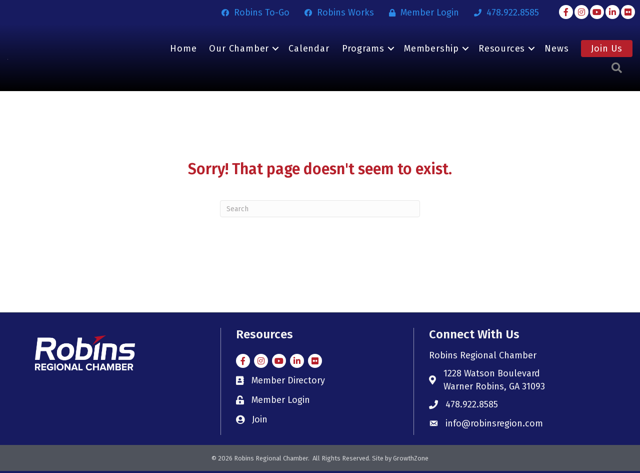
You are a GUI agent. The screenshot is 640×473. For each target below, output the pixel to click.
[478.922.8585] (504, 12)
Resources (501, 49)
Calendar (308, 49)
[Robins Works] (337, 12)
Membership (431, 49)
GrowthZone (410, 460)
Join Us (606, 49)
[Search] (320, 210)
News (556, 49)
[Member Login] (421, 12)
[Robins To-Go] (253, 12)
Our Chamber (239, 49)
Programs (363, 49)
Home (183, 49)
